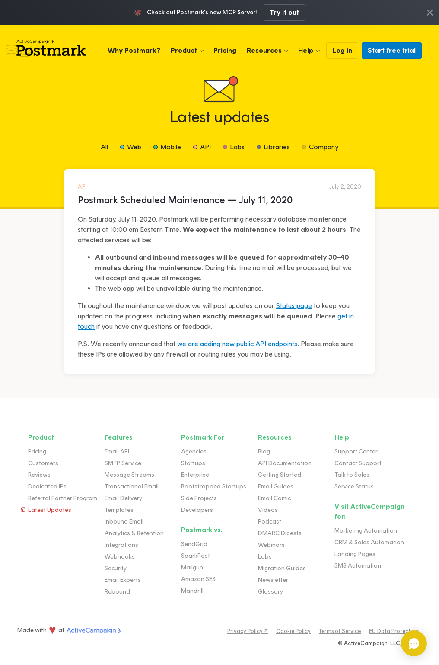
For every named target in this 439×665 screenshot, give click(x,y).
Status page (294, 306)
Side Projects (199, 498)
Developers (197, 510)
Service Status (354, 486)
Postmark (46, 49)
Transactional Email (132, 486)
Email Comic (274, 498)
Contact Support (358, 463)
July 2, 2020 (345, 186)
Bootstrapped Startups (213, 486)
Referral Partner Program (62, 498)
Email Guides (275, 486)
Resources (264, 50)
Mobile (170, 147)
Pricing (224, 50)
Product (184, 50)
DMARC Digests (280, 533)
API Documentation (285, 463)
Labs (237, 147)
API (205, 147)
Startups (193, 463)
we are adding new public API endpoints (237, 344)
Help (305, 50)
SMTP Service (123, 463)
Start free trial (392, 50)
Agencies (194, 451)
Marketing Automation (365, 530)
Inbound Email (124, 521)
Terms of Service (340, 631)
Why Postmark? (134, 50)
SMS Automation (357, 565)
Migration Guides (282, 568)
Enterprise (195, 475)
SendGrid (194, 544)
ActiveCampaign (94, 630)
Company (323, 147)
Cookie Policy (293, 631)
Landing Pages (354, 554)
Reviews (39, 475)
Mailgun (192, 567)
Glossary (270, 591)
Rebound (117, 591)
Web (134, 147)
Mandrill (192, 590)
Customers (43, 463)
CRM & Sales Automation (369, 542)
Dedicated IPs (47, 486)
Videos (268, 510)
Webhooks (120, 556)
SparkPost (195, 555)
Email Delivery (123, 498)
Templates (119, 510)
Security (116, 568)
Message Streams (129, 475)
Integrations (121, 545)
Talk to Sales (351, 475)
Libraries (277, 147)
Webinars (271, 545)
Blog (264, 451)
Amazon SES (198, 579)
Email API (117, 451)
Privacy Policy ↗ (247, 631)
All (104, 147)
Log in (342, 50)
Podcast (269, 521)
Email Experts (123, 580)
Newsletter (273, 580)
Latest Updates (49, 510)
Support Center (356, 451)
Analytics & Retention (134, 533)
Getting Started (279, 475)
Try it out (284, 12)
